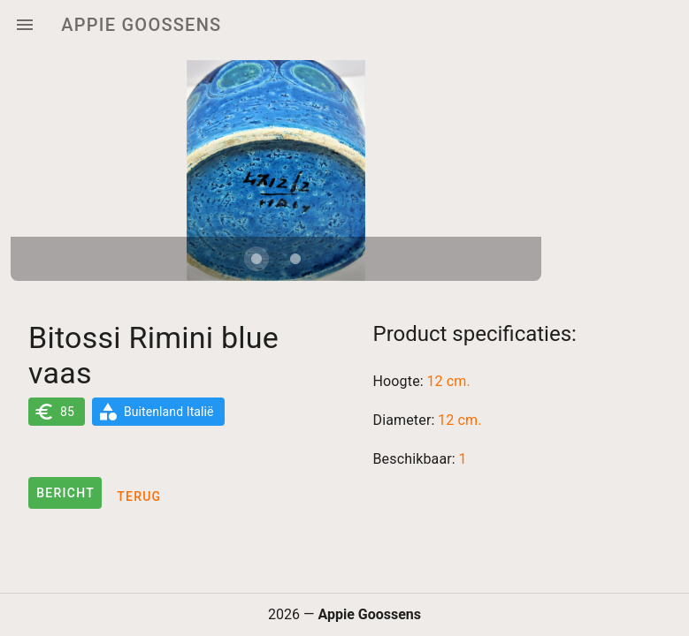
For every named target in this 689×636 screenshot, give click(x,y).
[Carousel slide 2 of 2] (295, 258)
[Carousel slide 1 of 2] (256, 258)
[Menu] (25, 25)
